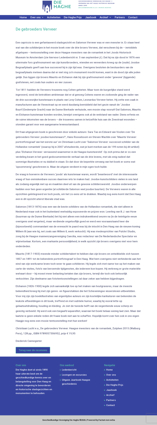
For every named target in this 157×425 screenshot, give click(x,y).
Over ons (35, 17)
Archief (104, 17)
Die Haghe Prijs (73, 17)
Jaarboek (90, 17)
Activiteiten (53, 17)
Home (23, 17)
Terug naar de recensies (33, 350)
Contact (132, 17)
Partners (120, 17)
